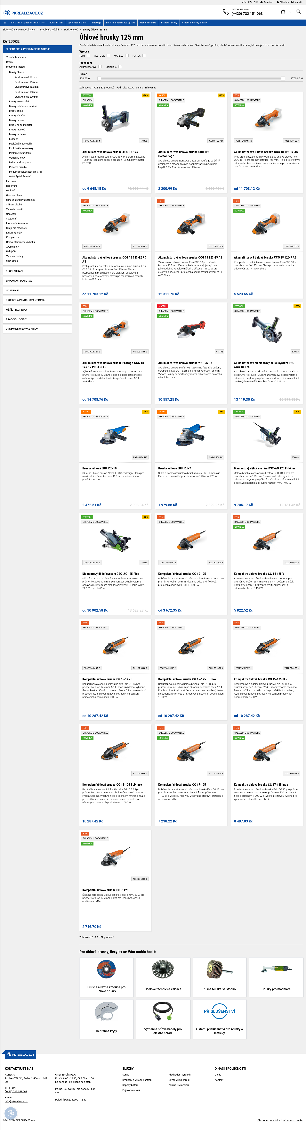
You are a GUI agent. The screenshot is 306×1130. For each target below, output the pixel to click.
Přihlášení (283, 2)
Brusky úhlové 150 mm (26, 92)
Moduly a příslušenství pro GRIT (25, 171)
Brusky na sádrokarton (21, 125)
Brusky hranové (17, 129)
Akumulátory (13, 246)
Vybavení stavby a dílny (194, 23)
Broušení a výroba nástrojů (137, 1079)
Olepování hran (14, 195)
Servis (125, 1074)
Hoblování (11, 186)
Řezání (9, 62)
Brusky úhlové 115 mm (26, 82)
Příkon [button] (83, 74)
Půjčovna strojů (131, 1090)
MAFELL (118, 55)
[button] (286, 12)
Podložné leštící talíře (20, 153)
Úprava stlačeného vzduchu (20, 242)
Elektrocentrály (14, 232)
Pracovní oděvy (169, 23)
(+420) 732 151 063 (16, 1091)
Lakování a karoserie (17, 223)
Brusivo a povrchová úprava (120, 23)
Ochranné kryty (17, 157)
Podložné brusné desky (21, 148)
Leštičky (13, 139)
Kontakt (296, 2)
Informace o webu (293, 1120)
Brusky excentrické (19, 101)
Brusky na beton (17, 134)
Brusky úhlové (71, 29)
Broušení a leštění (49, 29)
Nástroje (96, 23)
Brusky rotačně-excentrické (23, 106)
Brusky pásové (16, 120)
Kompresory (12, 237)
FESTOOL (99, 55)
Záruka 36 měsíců (178, 1085)
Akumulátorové (87, 66)
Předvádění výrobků (179, 1074)
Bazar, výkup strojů (178, 1079)
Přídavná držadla (18, 167)
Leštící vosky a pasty (20, 162)
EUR (256, 2)
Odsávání (11, 214)
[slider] (99, 78)
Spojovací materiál (77, 23)
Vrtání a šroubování (16, 57)
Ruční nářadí (56, 23)
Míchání (10, 190)
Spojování (11, 218)
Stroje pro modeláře (16, 228)
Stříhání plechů (14, 204)
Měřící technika (148, 23)
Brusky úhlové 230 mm (26, 96)
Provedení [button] (85, 62)
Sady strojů (12, 261)
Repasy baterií (130, 1085)
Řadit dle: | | (136, 87)
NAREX (137, 55)
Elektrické (111, 66)
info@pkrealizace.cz (16, 1101)
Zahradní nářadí (14, 209)
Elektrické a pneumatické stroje (28, 23)
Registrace (267, 2)
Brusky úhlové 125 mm (27, 87)
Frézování (11, 181)
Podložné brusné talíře (20, 143)
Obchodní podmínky (268, 1120)
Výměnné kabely (14, 256)
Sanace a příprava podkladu (20, 200)
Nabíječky (11, 251)
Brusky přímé (16, 111)
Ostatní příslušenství (19, 176)
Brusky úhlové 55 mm (26, 77)
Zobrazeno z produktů (96, 87)
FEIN (82, 55)
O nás (218, 1074)
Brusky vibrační (17, 115)
